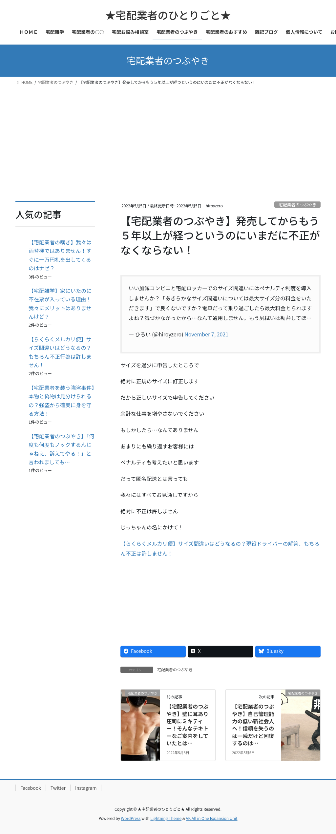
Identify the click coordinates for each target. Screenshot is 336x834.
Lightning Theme (165, 818)
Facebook (30, 788)
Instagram (85, 788)
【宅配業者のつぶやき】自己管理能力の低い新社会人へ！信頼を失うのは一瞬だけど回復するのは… (253, 724)
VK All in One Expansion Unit (212, 818)
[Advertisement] (168, 136)
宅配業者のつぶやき (297, 204)
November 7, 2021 (206, 334)
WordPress (131, 818)
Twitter (58, 788)
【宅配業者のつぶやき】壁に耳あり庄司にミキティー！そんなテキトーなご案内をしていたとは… (187, 724)
